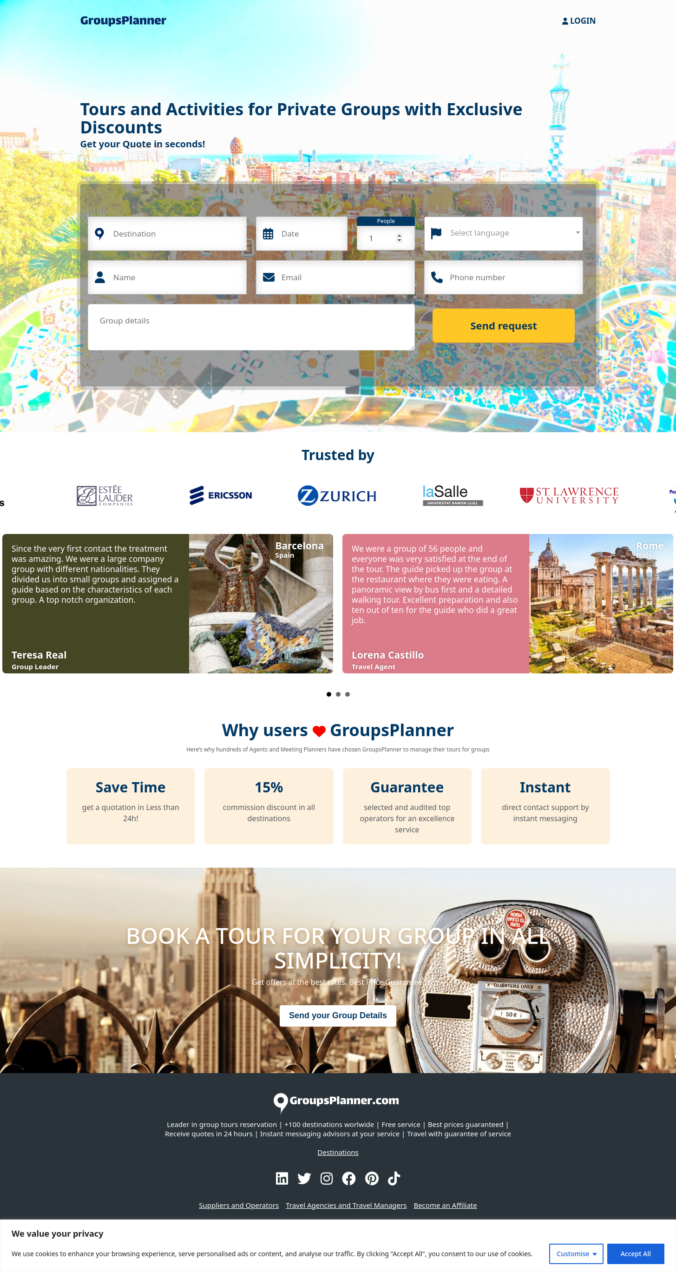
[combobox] (503, 234)
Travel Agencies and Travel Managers (346, 1205)
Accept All (636, 1253)
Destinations (337, 1152)
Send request (504, 325)
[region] (338, 1245)
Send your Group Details (338, 1015)
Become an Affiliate (445, 1205)
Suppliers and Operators (239, 1205)
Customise (573, 1253)
